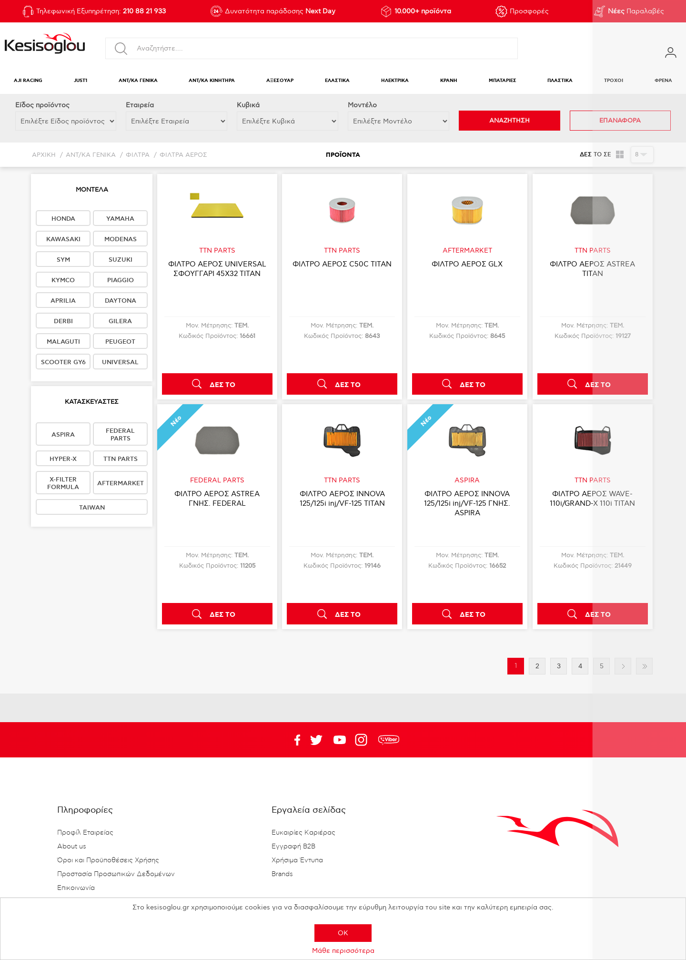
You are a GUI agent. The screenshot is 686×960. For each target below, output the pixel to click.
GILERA (120, 321)
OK (343, 933)
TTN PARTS (120, 459)
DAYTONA (120, 301)
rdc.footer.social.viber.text (388, 740)
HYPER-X (63, 459)
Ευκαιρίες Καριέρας (303, 833)
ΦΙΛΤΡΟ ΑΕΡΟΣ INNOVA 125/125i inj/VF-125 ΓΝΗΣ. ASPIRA (467, 503)
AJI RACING (28, 81)
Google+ (363, 740)
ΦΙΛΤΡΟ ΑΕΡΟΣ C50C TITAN (342, 264)
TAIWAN (92, 507)
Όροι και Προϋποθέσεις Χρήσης (108, 860)
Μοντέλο (362, 105)
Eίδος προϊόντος (42, 105)
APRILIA (63, 301)
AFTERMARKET (120, 483)
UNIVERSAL (120, 362)
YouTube (316, 740)
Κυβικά (248, 105)
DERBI (63, 321)
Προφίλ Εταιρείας (85, 833)
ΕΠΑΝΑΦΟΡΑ (620, 120)
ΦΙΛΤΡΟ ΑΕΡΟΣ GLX (467, 264)
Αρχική (44, 155)
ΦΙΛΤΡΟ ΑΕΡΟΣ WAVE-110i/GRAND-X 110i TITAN (592, 499)
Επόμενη (623, 666)
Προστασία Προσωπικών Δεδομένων (116, 874)
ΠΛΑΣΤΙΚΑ (560, 81)
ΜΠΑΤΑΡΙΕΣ (502, 81)
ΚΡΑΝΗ (448, 81)
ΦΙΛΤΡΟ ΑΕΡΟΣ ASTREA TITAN (592, 269)
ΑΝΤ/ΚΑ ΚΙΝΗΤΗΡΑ (212, 81)
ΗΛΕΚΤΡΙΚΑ (395, 81)
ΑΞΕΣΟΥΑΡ (279, 81)
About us (71, 846)
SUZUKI (120, 260)
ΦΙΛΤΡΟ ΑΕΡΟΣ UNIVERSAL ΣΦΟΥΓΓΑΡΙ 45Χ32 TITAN (217, 269)
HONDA (63, 219)
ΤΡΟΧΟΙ (613, 81)
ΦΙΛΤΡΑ (138, 155)
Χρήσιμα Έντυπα (297, 860)
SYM (63, 260)
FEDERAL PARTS (120, 434)
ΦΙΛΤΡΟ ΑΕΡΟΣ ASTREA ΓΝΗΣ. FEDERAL (217, 499)
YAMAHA (120, 219)
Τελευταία (644, 666)
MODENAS (120, 239)
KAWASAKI (63, 239)
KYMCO (63, 280)
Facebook (293, 740)
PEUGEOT (120, 342)
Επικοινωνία (76, 888)
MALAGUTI (63, 342)
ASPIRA (63, 435)
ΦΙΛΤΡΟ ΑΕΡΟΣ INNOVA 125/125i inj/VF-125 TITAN (342, 499)
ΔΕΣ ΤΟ (222, 385)
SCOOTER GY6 (63, 362)
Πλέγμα (620, 154)
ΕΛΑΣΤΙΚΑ (337, 81)
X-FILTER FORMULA (63, 483)
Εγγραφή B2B (293, 846)
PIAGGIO (120, 280)
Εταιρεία (140, 105)
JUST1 (80, 81)
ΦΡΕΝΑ (663, 81)
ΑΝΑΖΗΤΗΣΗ (509, 120)
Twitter (340, 740)
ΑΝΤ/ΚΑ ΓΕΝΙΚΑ (138, 81)
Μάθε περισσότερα (343, 951)
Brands (282, 874)
